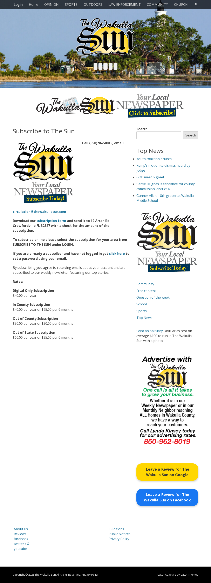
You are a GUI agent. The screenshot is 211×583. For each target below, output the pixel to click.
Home (33, 4)
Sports (141, 311)
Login (18, 4)
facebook (21, 539)
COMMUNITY (157, 4)
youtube (20, 549)
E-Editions (116, 529)
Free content (146, 291)
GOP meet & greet (150, 177)
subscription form (51, 220)
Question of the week (153, 297)
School (141, 304)
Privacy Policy (119, 539)
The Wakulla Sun (45, 575)
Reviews (20, 534)
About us (21, 529)
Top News (144, 317)
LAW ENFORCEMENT (124, 4)
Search (142, 129)
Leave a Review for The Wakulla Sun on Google (167, 472)
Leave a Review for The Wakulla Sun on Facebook (167, 497)
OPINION (51, 4)
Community (145, 284)
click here (117, 253)
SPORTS (71, 4)
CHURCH (181, 4)
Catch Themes (189, 575)
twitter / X (21, 544)
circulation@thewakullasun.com (39, 211)
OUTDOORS (93, 4)
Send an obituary (149, 331)
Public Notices (119, 534)
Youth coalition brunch (154, 159)
